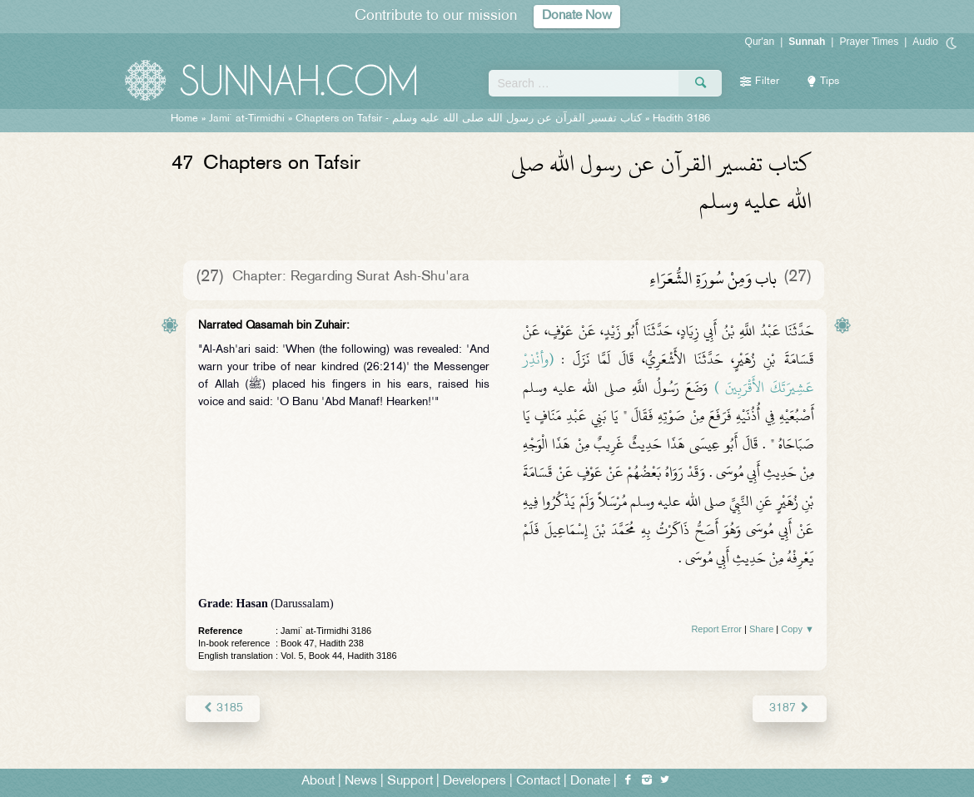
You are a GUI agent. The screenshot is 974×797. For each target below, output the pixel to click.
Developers (474, 781)
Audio (925, 41)
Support (410, 781)
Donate (590, 781)
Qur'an (760, 41)
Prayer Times (868, 41)
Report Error (716, 629)
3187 (789, 708)
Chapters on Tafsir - (469, 119)
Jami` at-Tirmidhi (247, 119)
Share (761, 629)
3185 (222, 708)
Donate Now (577, 16)
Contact (538, 781)
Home (184, 119)
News (361, 781)
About (318, 781)
